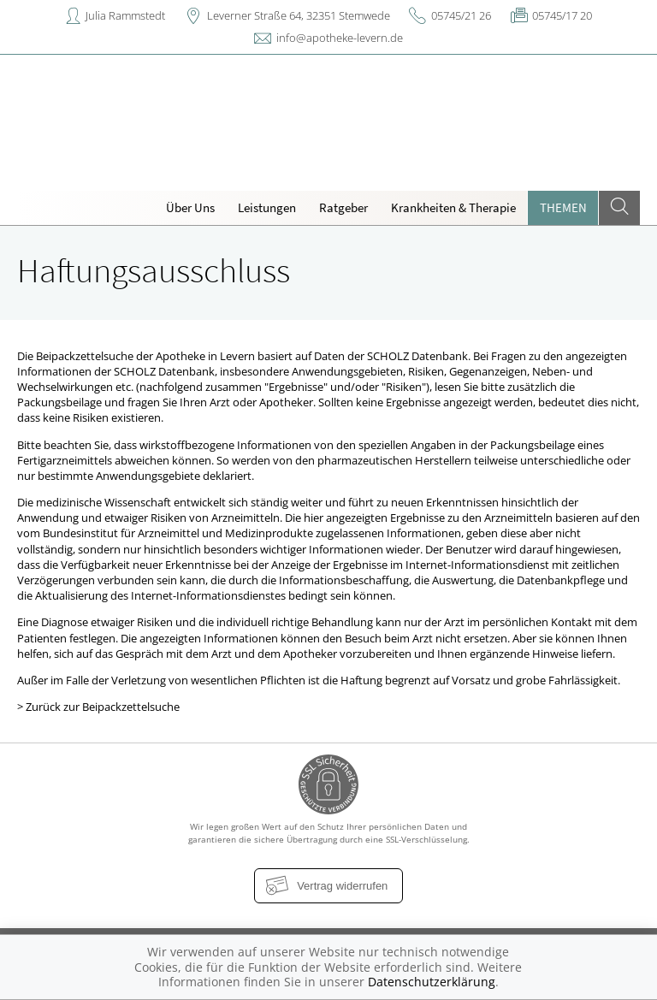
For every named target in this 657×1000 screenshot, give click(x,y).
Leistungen (267, 207)
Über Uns (190, 207)
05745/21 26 (461, 15)
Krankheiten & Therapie (453, 207)
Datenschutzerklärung (431, 981)
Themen (563, 207)
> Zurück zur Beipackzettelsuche (98, 706)
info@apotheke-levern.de (339, 37)
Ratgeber (343, 207)
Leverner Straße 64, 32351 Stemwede (298, 15)
